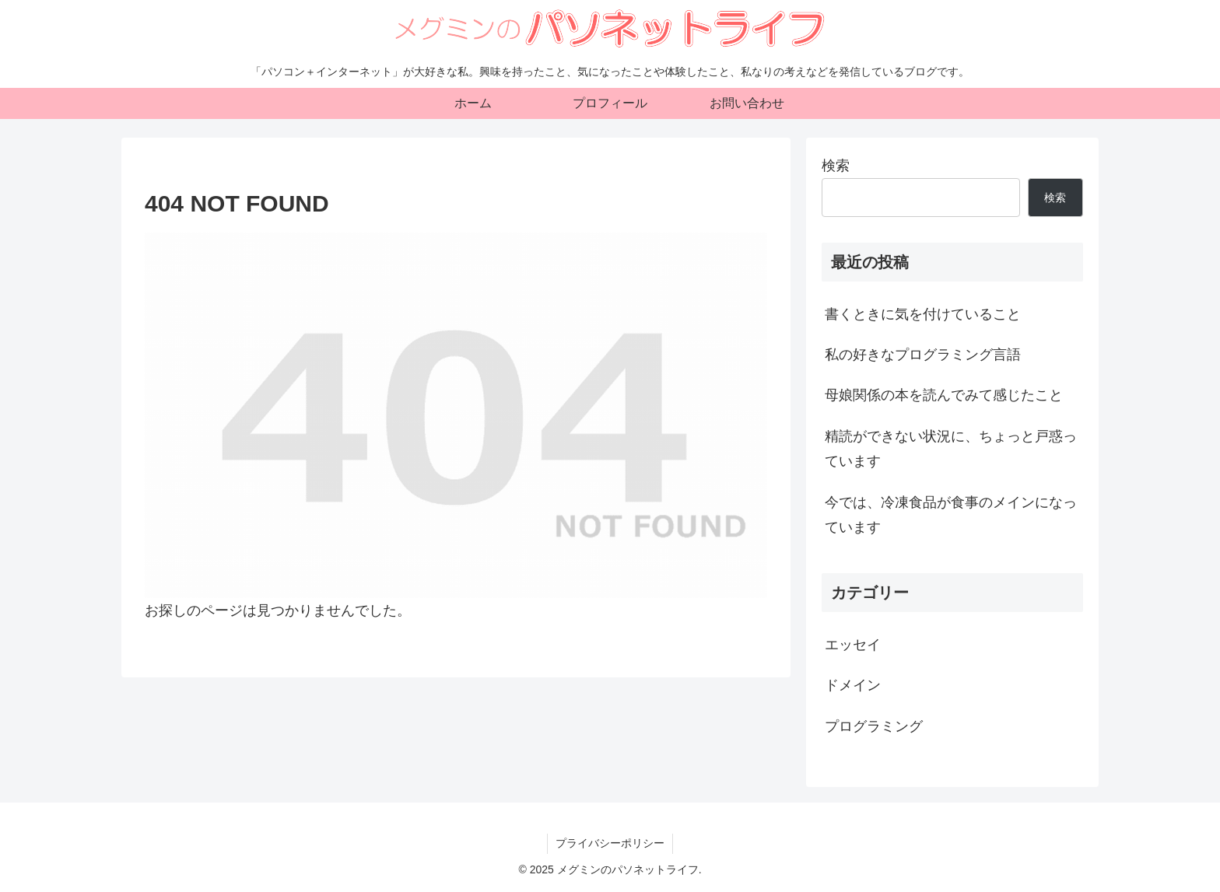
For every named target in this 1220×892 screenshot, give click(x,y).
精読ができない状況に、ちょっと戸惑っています (951, 449)
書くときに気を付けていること (923, 314)
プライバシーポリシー (610, 843)
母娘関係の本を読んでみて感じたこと (944, 395)
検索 (836, 165)
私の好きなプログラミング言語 (923, 354)
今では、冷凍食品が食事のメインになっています (951, 515)
